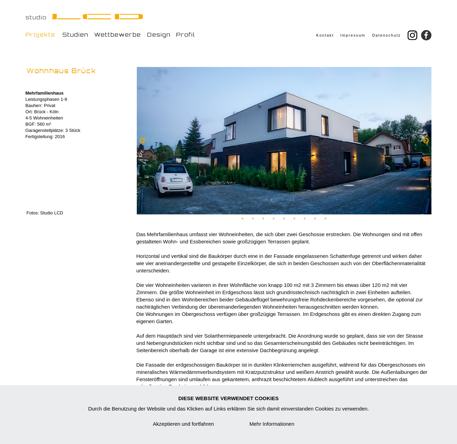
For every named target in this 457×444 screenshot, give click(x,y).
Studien (75, 34)
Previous (142, 140)
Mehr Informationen (271, 424)
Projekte (40, 34)
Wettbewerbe (117, 34)
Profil (186, 34)
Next (425, 140)
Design (159, 34)
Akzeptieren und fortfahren (183, 424)
